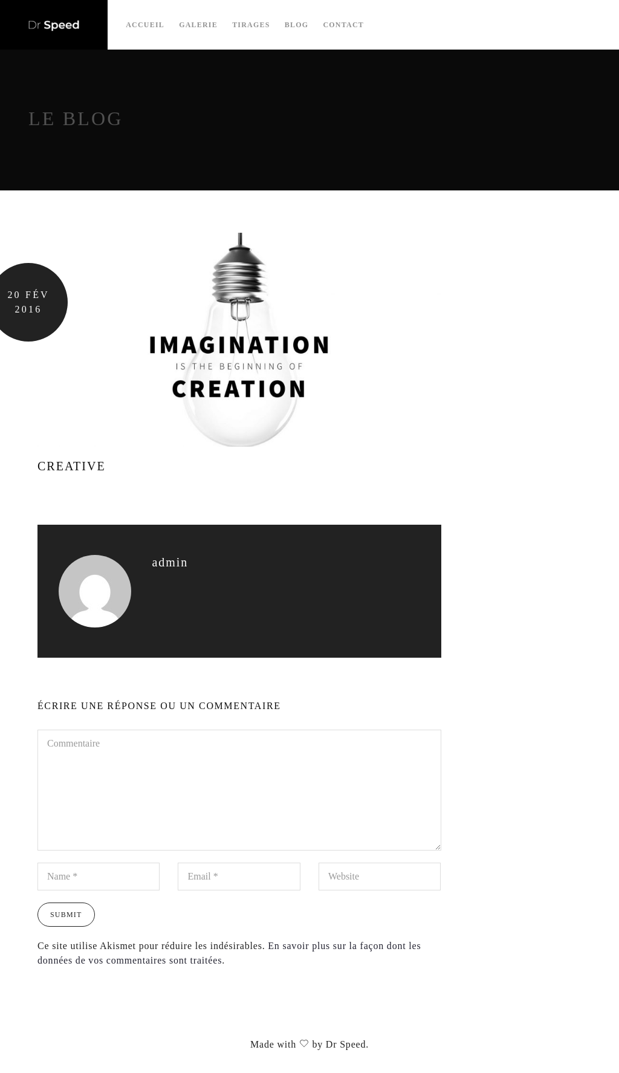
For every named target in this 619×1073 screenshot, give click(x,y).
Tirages (251, 25)
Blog (296, 25)
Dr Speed (346, 1044)
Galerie (198, 25)
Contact (343, 25)
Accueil (145, 25)
